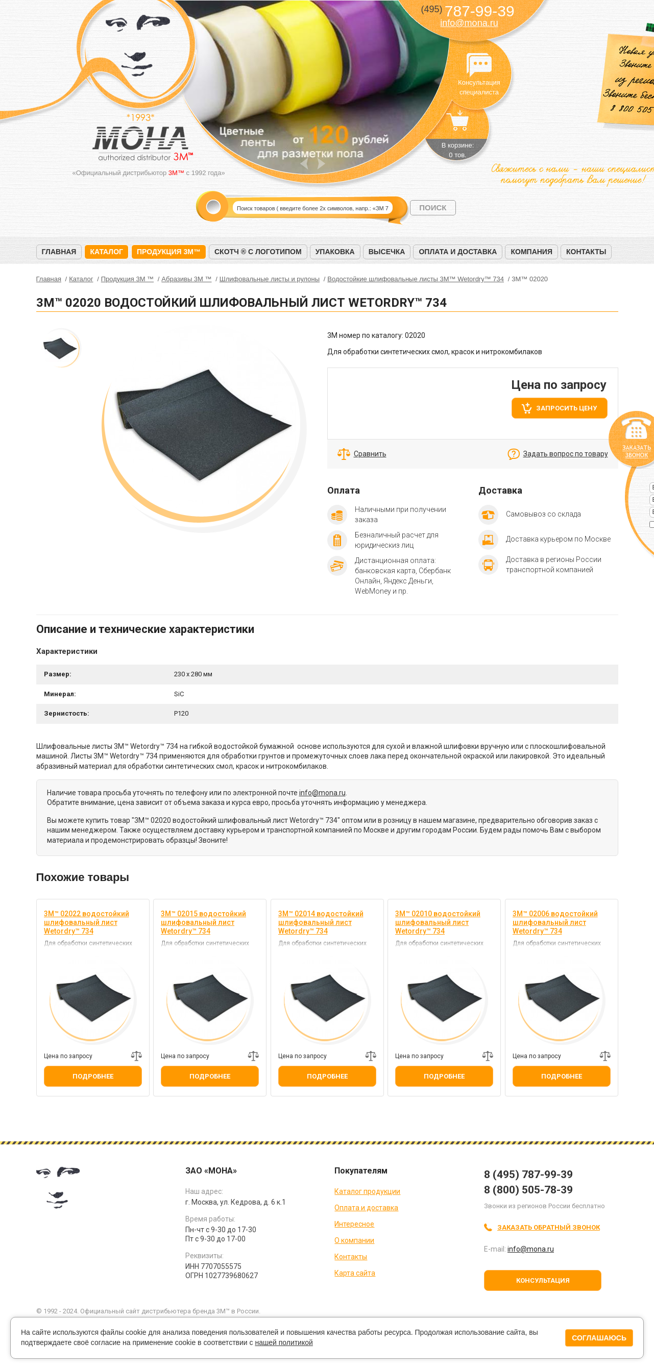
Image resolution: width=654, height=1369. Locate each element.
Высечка (387, 252)
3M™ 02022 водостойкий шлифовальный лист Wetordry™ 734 (86, 922)
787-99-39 (467, 11)
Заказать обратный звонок (548, 1227)
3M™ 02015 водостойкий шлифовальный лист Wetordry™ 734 (203, 922)
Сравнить (370, 454)
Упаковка (335, 252)
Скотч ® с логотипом (258, 252)
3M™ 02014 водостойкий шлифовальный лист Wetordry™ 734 (321, 922)
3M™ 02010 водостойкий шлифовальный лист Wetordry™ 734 (437, 922)
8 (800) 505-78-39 (528, 1190)
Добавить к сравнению (136, 1056)
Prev (304, 163)
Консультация (543, 1280)
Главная (59, 252)
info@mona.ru (469, 23)
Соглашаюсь (599, 1338)
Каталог (106, 252)
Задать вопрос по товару (565, 454)
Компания (531, 252)
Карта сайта (354, 1273)
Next (321, 163)
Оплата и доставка (458, 252)
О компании (354, 1240)
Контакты (586, 252)
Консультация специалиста (479, 65)
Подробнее (92, 1076)
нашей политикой (283, 1342)
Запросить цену (566, 408)
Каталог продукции (367, 1191)
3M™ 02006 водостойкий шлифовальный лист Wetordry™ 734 (555, 922)
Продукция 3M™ (169, 252)
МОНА (138, 48)
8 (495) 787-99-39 (528, 1174)
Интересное (354, 1224)
